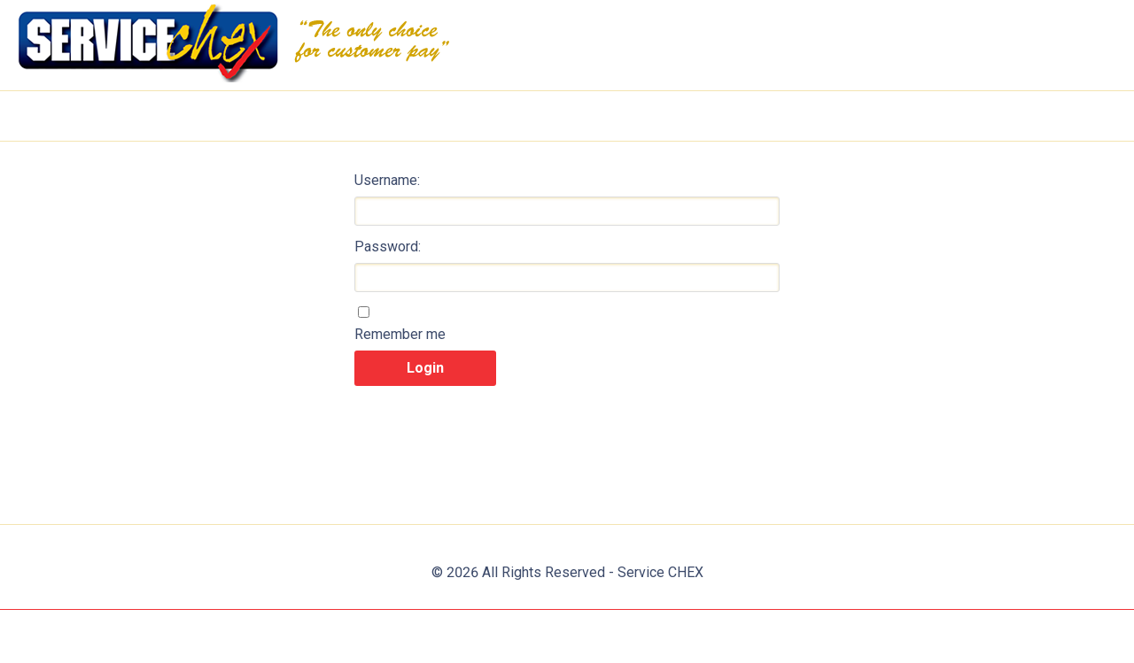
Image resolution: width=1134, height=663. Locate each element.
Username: (387, 180)
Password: (387, 246)
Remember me (400, 334)
